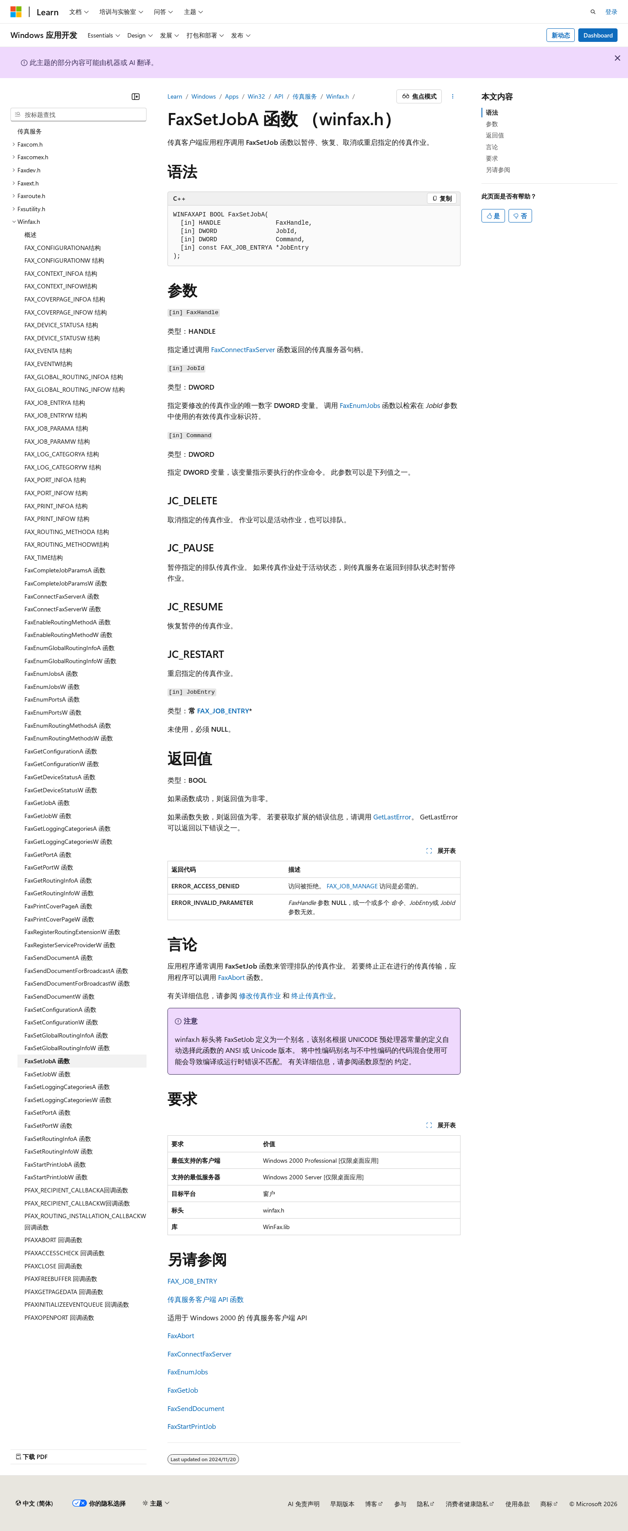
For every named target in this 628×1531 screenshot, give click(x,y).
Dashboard (598, 35)
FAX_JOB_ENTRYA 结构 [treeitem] (54, 402)
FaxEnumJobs (360, 405)
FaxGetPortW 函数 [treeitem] (48, 867)
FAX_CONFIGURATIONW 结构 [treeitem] (64, 260)
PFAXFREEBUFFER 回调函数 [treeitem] (60, 1278)
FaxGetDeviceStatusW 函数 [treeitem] (60, 790)
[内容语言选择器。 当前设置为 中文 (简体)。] (34, 1503)
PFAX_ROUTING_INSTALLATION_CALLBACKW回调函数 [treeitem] (85, 1221)
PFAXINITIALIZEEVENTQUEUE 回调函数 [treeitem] (76, 1304)
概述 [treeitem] (30, 234)
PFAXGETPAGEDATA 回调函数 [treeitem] (63, 1292)
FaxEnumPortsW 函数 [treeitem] (53, 712)
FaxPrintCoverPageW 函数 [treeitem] (59, 919)
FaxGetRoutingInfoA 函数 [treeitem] (58, 880)
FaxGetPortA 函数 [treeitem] (48, 854)
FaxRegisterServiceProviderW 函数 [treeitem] (70, 945)
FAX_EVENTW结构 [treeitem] (48, 364)
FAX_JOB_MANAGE (352, 886)
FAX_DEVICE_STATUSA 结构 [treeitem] (61, 325)
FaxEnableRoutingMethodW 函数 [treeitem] (68, 634)
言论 (492, 147)
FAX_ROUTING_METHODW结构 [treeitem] (66, 544)
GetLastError (392, 816)
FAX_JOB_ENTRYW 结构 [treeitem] (55, 415)
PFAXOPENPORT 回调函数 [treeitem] (59, 1317)
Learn (174, 96)
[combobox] (78, 115)
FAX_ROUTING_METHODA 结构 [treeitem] (66, 531)
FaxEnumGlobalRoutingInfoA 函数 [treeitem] (69, 648)
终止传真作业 (312, 995)
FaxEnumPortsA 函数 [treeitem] (52, 699)
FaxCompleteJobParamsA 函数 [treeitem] (65, 570)
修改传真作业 (260, 995)
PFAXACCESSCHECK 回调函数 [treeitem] (64, 1253)
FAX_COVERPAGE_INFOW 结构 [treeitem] (65, 312)
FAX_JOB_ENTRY (223, 710)
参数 (492, 124)
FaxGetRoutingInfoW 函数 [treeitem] (59, 893)
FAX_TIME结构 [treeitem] (43, 557)
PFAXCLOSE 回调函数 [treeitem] (53, 1266)
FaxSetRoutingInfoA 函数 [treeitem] (57, 1138)
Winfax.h (337, 96)
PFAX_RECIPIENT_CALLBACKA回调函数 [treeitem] (76, 1190)
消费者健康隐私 (467, 1504)
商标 (546, 1504)
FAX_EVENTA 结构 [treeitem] (48, 350)
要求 (492, 158)
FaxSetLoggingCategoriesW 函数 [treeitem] (68, 1100)
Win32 (256, 96)
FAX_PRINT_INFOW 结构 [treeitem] (56, 518)
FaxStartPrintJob (191, 1426)
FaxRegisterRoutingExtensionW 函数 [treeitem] (72, 932)
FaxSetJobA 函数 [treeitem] (47, 1061)
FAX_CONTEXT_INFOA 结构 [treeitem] (60, 273)
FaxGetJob (182, 1389)
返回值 (495, 135)
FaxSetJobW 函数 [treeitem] (47, 1074)
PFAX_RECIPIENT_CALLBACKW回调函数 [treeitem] (77, 1203)
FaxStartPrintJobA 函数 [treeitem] (55, 1164)
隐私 (423, 1504)
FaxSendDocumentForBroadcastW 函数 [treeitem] (77, 983)
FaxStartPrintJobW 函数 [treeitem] (56, 1177)
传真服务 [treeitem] (29, 131)
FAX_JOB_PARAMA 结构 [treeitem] (56, 428)
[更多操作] (453, 96)
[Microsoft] (16, 11)
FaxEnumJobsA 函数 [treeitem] (51, 673)
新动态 (561, 35)
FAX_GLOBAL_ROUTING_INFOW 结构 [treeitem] (74, 389)
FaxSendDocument (195, 1408)
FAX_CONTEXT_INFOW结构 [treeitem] (60, 286)
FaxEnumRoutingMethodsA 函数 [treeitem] (67, 725)
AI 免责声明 (304, 1504)
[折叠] (136, 96)
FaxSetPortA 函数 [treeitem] (47, 1112)
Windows (203, 96)
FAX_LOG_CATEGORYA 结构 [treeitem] (61, 454)
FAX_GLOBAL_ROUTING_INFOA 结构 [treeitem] (73, 377)
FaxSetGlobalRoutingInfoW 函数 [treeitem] (67, 1048)
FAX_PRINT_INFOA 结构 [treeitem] (56, 506)
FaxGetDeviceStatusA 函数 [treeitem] (60, 777)
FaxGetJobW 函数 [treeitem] (48, 816)
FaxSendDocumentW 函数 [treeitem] (59, 996)
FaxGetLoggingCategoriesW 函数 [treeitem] (68, 841)
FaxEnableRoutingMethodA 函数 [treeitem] (67, 622)
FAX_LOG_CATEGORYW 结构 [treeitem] (62, 467)
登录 (611, 11)
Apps (232, 96)
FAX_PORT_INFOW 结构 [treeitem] (56, 493)
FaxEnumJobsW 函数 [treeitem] (52, 686)
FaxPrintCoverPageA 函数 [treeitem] (58, 906)
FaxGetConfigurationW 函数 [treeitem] (61, 764)
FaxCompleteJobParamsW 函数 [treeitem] (65, 583)
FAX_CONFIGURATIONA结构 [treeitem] (62, 247)
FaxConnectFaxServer (243, 349)
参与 (400, 1504)
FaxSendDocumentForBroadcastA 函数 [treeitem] (76, 970)
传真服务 (305, 96)
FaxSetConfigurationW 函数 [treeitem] (61, 1022)
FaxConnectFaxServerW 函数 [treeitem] (62, 609)
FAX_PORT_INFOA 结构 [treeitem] (55, 480)
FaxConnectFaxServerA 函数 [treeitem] (61, 596)
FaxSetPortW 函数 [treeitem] (48, 1125)
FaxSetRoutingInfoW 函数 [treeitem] (58, 1151)
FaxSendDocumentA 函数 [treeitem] (58, 957)
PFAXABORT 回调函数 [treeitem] (53, 1240)
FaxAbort (231, 977)
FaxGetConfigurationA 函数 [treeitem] (60, 751)
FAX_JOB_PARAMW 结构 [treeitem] (57, 441)
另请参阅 (498, 169)
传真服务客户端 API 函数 (205, 1299)
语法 (492, 112)
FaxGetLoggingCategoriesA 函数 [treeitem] (67, 828)
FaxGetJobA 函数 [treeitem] (47, 802)
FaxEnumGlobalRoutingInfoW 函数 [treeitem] (70, 661)
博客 (371, 1504)
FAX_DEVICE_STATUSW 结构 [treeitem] (62, 338)
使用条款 (517, 1504)
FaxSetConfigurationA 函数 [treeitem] (60, 1009)
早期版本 (342, 1504)
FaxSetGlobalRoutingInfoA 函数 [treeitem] (66, 1035)
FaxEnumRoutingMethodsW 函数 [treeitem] (68, 738)
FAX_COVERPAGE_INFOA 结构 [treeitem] (64, 299)
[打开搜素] (593, 12)
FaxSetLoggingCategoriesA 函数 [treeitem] (67, 1086)
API (278, 96)
